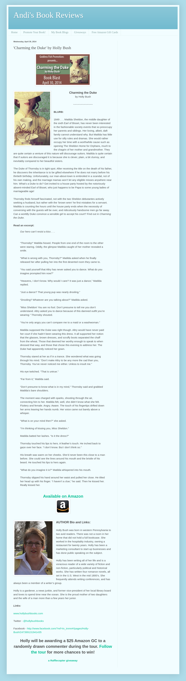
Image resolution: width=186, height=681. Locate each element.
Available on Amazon (63, 496)
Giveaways (80, 32)
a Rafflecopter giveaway (62, 660)
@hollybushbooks (33, 620)
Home (14, 32)
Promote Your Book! (34, 32)
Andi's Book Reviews (48, 15)
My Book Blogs (59, 32)
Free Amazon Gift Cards (105, 32)
